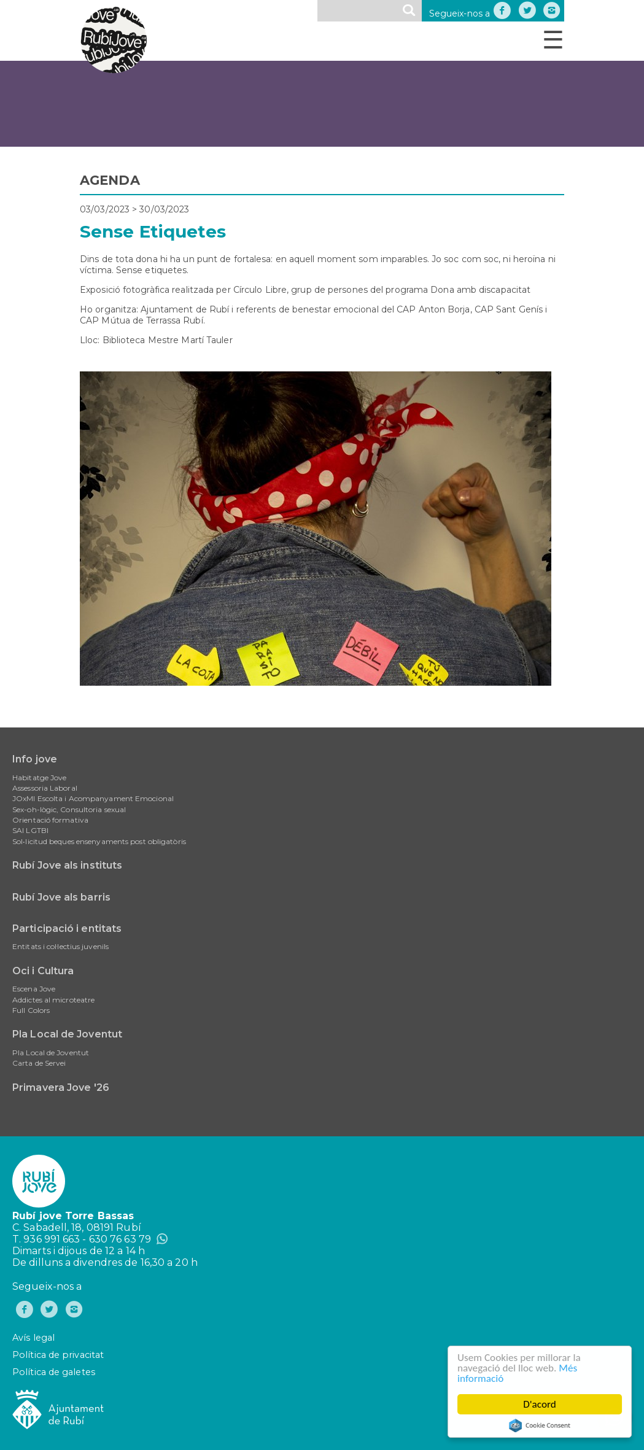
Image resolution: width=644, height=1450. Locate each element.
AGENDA (110, 180)
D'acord (540, 1404)
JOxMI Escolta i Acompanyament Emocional (93, 798)
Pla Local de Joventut (67, 1034)
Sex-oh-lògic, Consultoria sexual (69, 809)
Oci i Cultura (43, 971)
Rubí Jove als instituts (67, 865)
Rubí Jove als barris (61, 897)
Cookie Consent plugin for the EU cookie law (540, 1425)
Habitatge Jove (39, 777)
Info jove (34, 759)
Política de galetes (53, 1372)
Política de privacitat (58, 1354)
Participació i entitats (67, 928)
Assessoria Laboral (44, 788)
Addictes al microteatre (53, 999)
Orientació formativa (50, 819)
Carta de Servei (39, 1063)
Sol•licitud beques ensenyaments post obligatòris (99, 841)
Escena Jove (33, 988)
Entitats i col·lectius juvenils (60, 946)
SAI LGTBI (30, 830)
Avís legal (33, 1337)
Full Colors (31, 1010)
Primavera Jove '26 (60, 1087)
